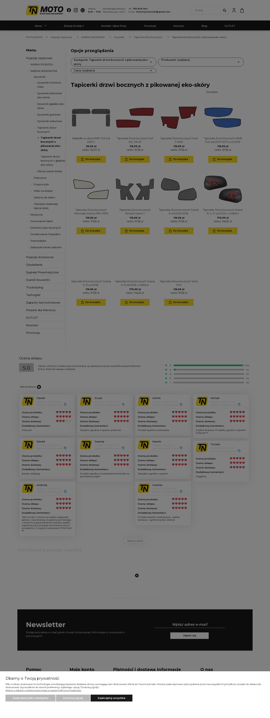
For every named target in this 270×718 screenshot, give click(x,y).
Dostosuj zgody (73, 698)
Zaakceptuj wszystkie (111, 698)
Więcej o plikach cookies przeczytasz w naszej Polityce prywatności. (44, 690)
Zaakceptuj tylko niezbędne (30, 698)
